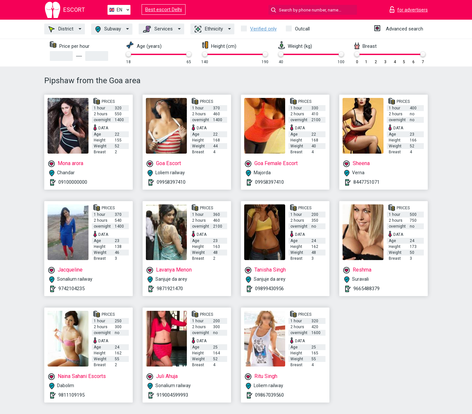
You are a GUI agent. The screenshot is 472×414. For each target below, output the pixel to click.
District (61, 29)
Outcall (302, 29)
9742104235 (71, 289)
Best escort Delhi (163, 9)
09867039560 (269, 395)
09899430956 (269, 289)
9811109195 (71, 395)
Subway (108, 29)
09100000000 (72, 182)
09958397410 (171, 182)
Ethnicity (209, 29)
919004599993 (172, 395)
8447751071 (366, 182)
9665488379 (366, 289)
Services (158, 29)
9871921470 (170, 289)
